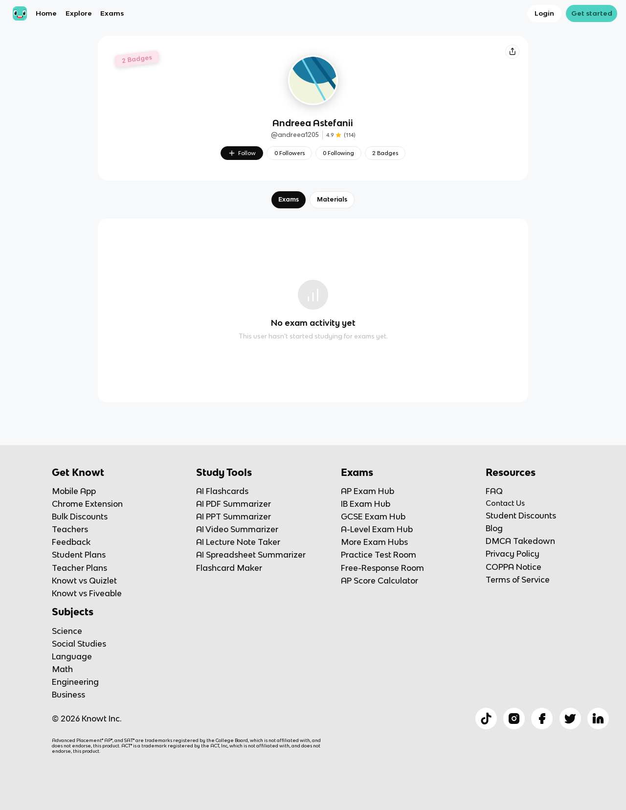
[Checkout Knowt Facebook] (542, 718)
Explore (79, 13)
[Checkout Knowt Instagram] (514, 718)
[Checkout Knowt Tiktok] (486, 718)
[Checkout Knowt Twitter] (570, 718)
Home (46, 13)
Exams (112, 13)
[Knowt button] (512, 51)
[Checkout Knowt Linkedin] (598, 718)
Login (544, 13)
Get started (591, 13)
